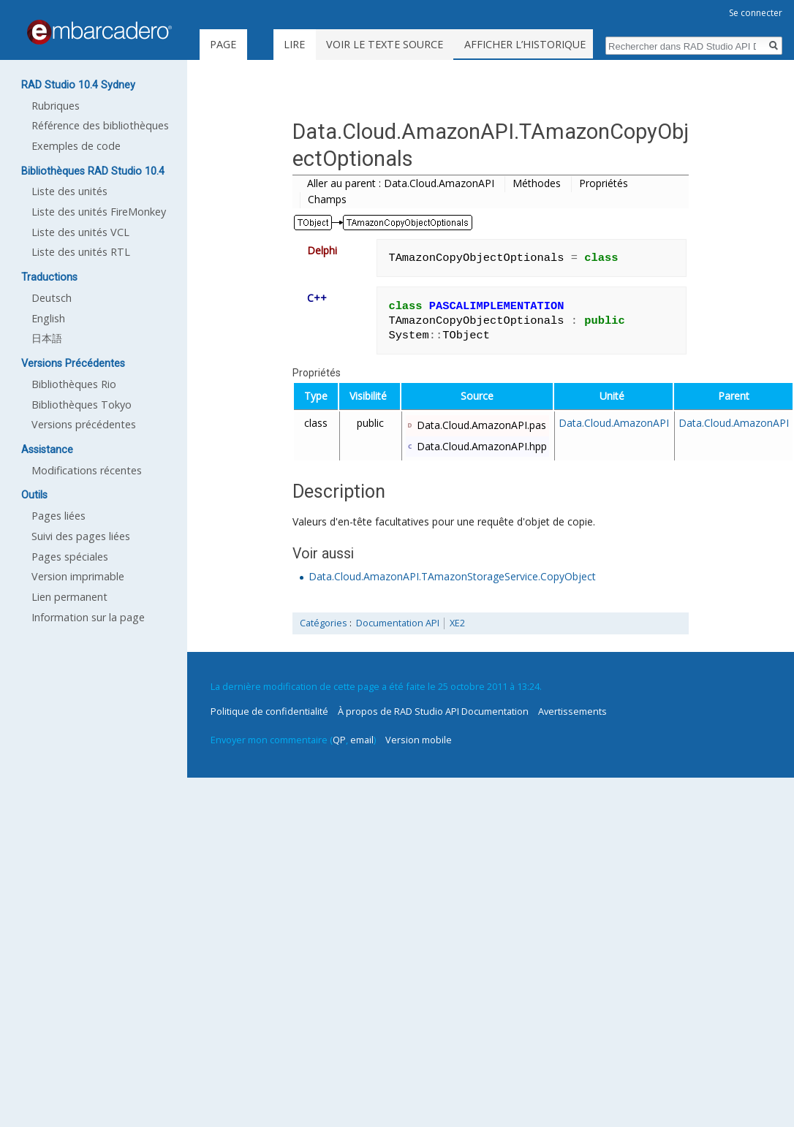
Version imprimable (77, 576)
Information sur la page (88, 617)
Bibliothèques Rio (73, 384)
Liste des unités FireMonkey (98, 212)
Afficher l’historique (560, 44)
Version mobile (418, 739)
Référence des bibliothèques (100, 125)
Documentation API (397, 623)
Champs (327, 199)
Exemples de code (76, 146)
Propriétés (603, 183)
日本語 (46, 338)
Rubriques (55, 106)
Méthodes (537, 183)
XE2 (457, 623)
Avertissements (572, 711)
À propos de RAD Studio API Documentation (433, 711)
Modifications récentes (86, 470)
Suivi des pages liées (80, 536)
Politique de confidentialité (269, 711)
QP (339, 739)
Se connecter (755, 13)
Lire (329, 44)
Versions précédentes (83, 424)
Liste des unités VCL (80, 232)
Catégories (323, 623)
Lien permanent (69, 597)
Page (223, 44)
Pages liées (58, 516)
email (362, 739)
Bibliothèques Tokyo (81, 404)
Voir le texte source (419, 44)
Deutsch (51, 298)
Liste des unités (69, 191)
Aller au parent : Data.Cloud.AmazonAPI (400, 183)
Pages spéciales (69, 557)
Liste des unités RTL (80, 252)
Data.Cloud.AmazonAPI (614, 423)
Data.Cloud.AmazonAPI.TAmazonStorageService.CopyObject (452, 576)
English (48, 318)
